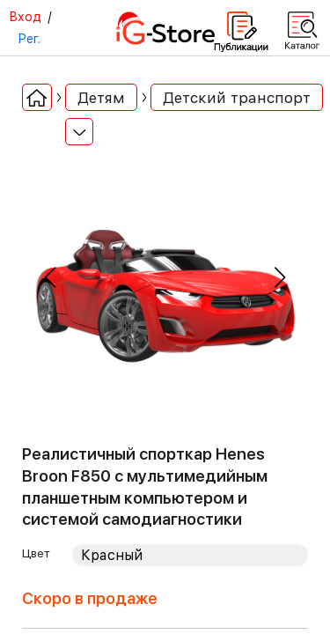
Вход (25, 17)
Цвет (36, 553)
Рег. (29, 39)
